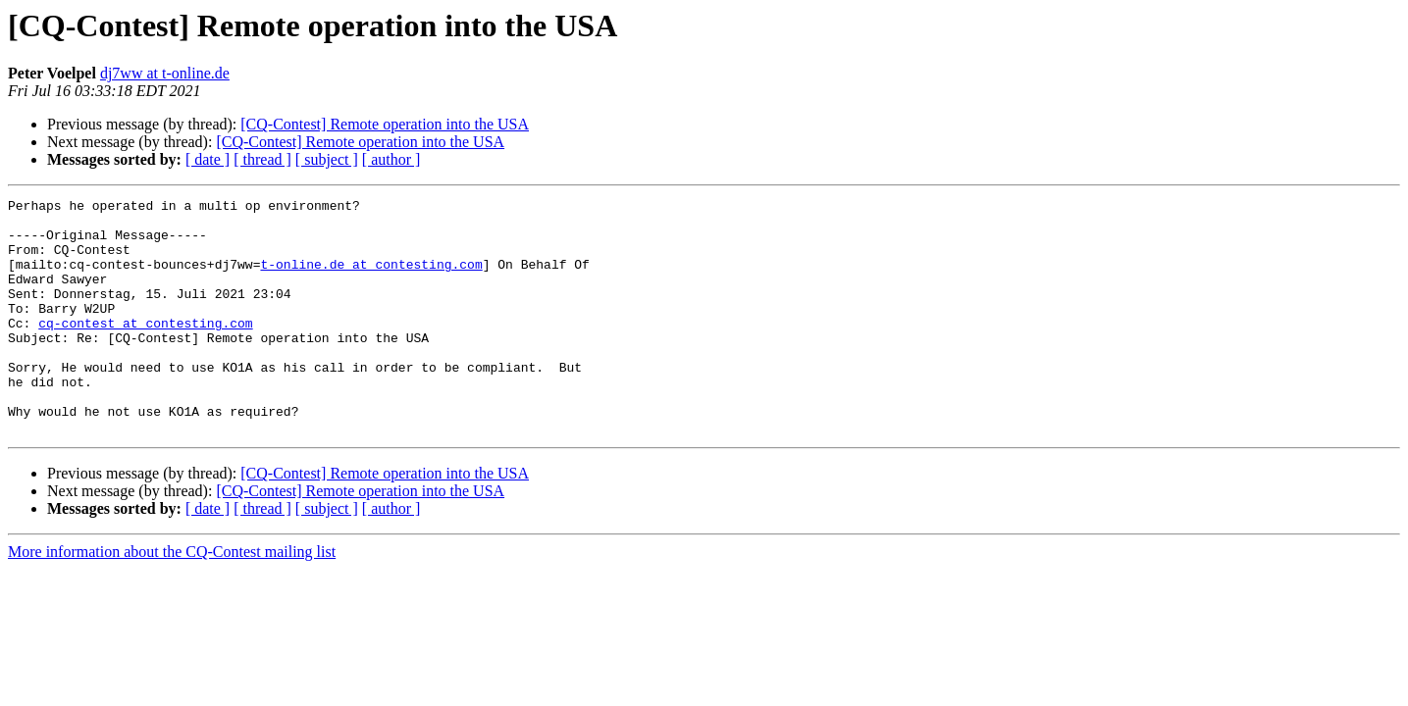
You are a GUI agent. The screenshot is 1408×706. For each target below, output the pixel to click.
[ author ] (391, 159)
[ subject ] (326, 159)
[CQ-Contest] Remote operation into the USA (384, 124)
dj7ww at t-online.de (165, 73)
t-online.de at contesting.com (371, 278)
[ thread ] (262, 159)
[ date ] (207, 159)
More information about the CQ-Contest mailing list (172, 598)
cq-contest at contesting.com (145, 349)
